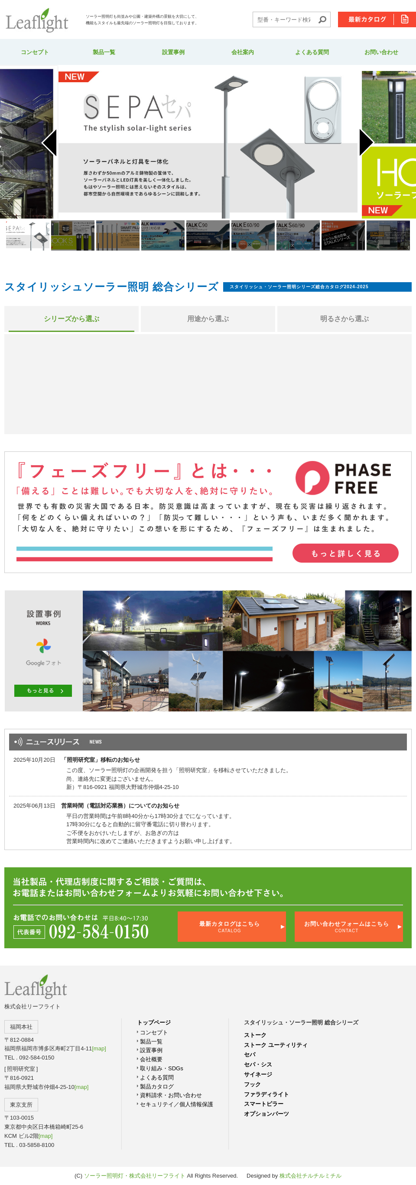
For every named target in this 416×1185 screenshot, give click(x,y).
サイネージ (258, 1074)
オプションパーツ (266, 1114)
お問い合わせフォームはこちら (346, 927)
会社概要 (151, 1059)
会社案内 (242, 52)
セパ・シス (258, 1064)
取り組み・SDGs (161, 1068)
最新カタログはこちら (229, 927)
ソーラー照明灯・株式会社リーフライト (134, 1175)
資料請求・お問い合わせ (171, 1095)
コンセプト (35, 52)
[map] (99, 1048)
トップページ (154, 1022)
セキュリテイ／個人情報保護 (176, 1104)
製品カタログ (157, 1086)
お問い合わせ (381, 52)
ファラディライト (266, 1094)
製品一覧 (104, 52)
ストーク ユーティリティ (276, 1045)
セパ (249, 1054)
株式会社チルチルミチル (310, 1175)
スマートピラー (263, 1104)
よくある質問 (312, 52)
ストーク (255, 1035)
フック (252, 1084)
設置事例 (173, 52)
